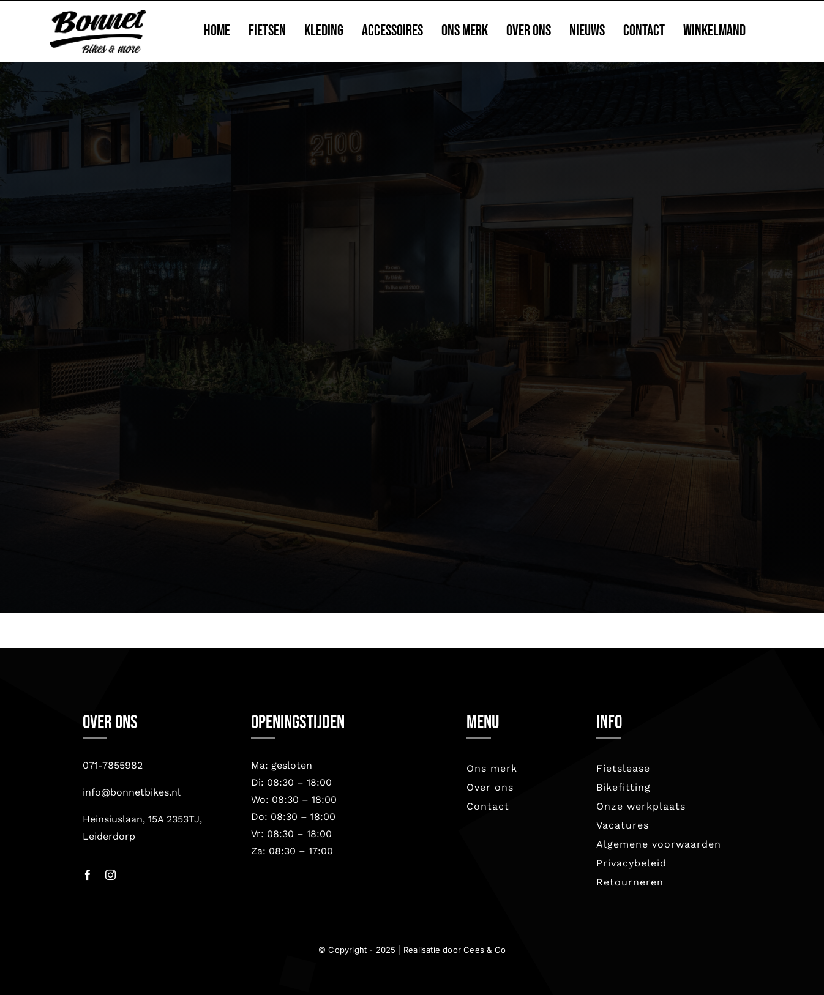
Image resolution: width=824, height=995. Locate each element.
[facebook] (88, 875)
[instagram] (110, 875)
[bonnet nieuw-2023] (98, 16)
